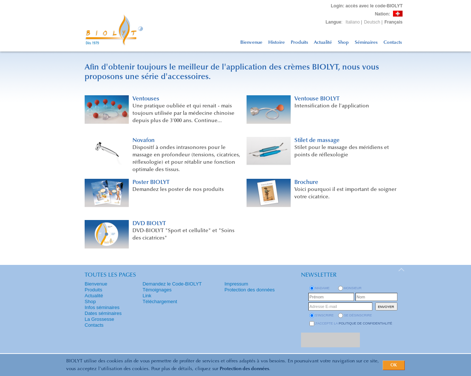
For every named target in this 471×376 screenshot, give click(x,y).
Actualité (323, 42)
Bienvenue (251, 42)
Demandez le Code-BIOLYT (172, 284)
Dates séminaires (103, 313)
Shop (343, 42)
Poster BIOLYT (151, 182)
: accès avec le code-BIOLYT (367, 5)
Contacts (392, 42)
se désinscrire (358, 315)
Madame (322, 288)
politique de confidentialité (365, 323)
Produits (299, 42)
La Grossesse (99, 319)
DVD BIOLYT (149, 224)
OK (393, 365)
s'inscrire (324, 315)
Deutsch (372, 22)
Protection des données (244, 368)
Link (146, 295)
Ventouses (145, 99)
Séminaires (366, 42)
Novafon (143, 140)
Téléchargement (159, 301)
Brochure (306, 182)
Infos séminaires (102, 307)
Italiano (353, 22)
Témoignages (156, 289)
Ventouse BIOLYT (317, 99)
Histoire (276, 42)
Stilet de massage (317, 140)
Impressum (236, 284)
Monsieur (353, 288)
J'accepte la (353, 323)
